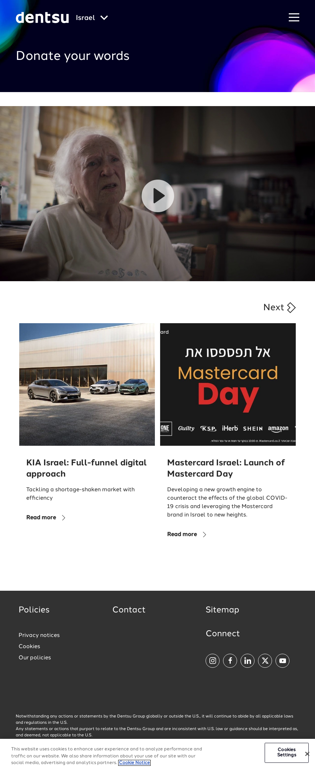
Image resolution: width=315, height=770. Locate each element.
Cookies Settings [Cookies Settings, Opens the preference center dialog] (286, 753)
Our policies (35, 658)
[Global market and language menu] (92, 18)
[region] (157, 754)
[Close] (307, 754)
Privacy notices (39, 635)
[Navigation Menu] (294, 17)
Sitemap (222, 610)
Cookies (29, 647)
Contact (129, 610)
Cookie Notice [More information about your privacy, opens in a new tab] (134, 763)
